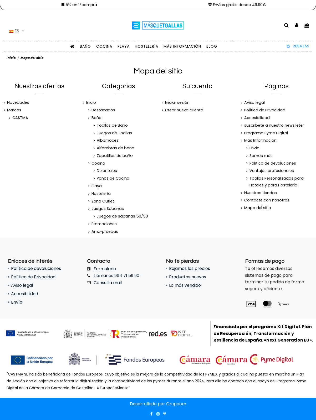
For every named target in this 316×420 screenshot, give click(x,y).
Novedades (18, 102)
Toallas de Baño (112, 125)
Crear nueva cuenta (184, 110)
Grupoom (176, 404)
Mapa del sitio (257, 207)
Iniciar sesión (177, 102)
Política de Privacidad (264, 110)
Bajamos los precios (189, 268)
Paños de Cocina (113, 178)
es (17, 31)
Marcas (14, 110)
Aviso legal (254, 102)
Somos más (261, 155)
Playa (96, 186)
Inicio (91, 102)
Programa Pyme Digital (266, 133)
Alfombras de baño (115, 148)
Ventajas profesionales (271, 170)
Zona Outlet (102, 201)
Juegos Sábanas (107, 208)
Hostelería (101, 193)
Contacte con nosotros (266, 200)
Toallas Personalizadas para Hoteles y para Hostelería (276, 182)
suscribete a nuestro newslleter (274, 125)
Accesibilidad (257, 117)
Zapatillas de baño (115, 155)
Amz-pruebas (104, 231)
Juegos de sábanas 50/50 (122, 216)
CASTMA (20, 117)
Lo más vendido (185, 285)
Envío (254, 148)
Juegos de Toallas (114, 133)
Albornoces (108, 140)
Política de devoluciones (272, 163)
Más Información (260, 140)
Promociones (104, 223)
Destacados (103, 110)
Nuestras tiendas (260, 192)
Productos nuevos (187, 277)
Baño (96, 117)
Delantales (107, 170)
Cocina (98, 163)
